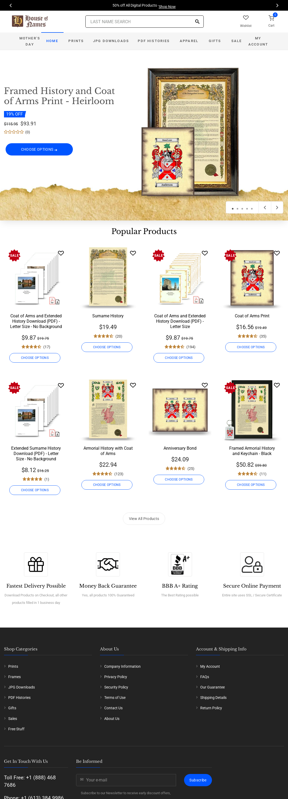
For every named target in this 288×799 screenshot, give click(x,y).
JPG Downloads (111, 41)
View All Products (144, 519)
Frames (14, 677)
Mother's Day (29, 41)
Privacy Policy (115, 677)
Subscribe (197, 780)
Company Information (122, 666)
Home (52, 41)
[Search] (197, 22)
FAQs (204, 677)
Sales (12, 718)
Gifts (215, 41)
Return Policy (211, 708)
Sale (236, 41)
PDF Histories (154, 41)
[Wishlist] (60, 253)
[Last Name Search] (144, 21)
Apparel (189, 41)
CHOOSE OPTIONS (39, 151)
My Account (258, 41)
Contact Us (113, 708)
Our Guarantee (212, 687)
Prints (76, 41)
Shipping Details (213, 697)
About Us (111, 718)
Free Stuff (16, 729)
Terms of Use (115, 697)
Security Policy (116, 687)
